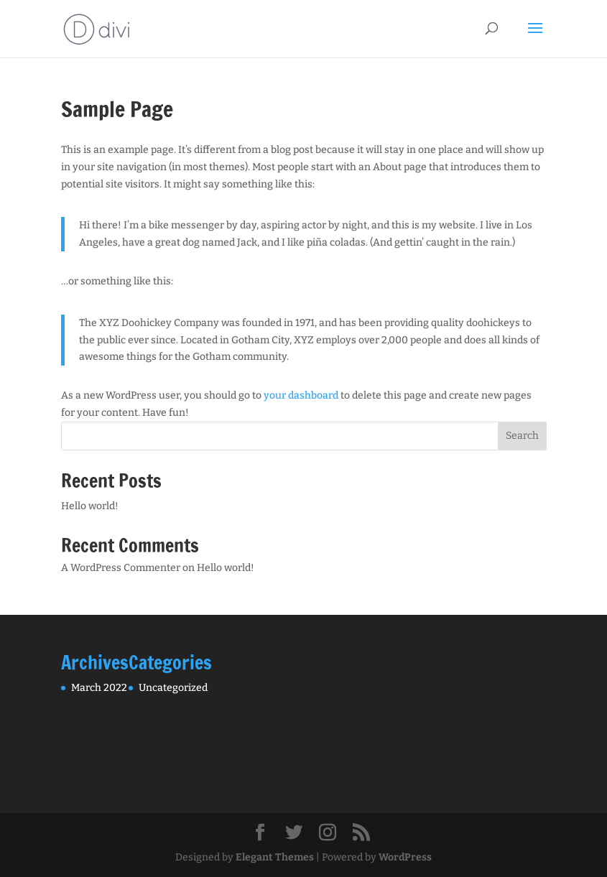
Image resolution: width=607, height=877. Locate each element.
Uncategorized (173, 688)
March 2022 (99, 688)
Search (522, 436)
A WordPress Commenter (120, 568)
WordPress (405, 857)
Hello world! (90, 506)
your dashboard (301, 395)
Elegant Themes (275, 857)
